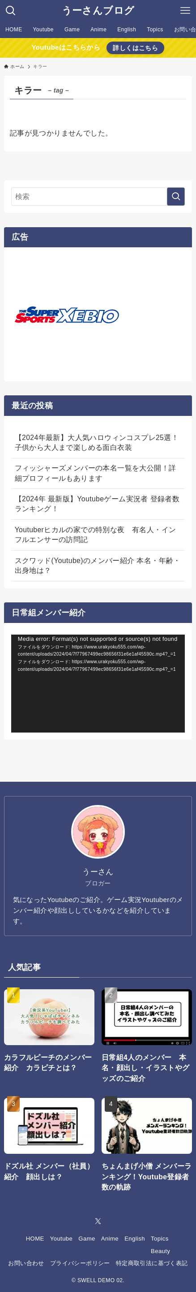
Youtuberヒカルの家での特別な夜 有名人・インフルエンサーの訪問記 (95, 534)
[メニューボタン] (185, 10)
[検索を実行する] (176, 196)
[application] (98, 684)
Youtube (61, 1238)
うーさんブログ (98, 11)
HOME (35, 1238)
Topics (160, 1238)
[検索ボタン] (10, 10)
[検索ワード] (98, 196)
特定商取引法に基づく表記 (152, 1263)
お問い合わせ (26, 1263)
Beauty (160, 1251)
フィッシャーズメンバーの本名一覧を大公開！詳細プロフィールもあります (95, 473)
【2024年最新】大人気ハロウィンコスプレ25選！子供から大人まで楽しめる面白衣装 (97, 442)
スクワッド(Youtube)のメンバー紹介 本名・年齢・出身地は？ (98, 565)
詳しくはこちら (135, 47)
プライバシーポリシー (80, 1263)
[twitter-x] (98, 1221)
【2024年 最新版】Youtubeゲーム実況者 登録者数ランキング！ (97, 504)
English (134, 1238)
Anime (110, 1238)
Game (86, 1238)
